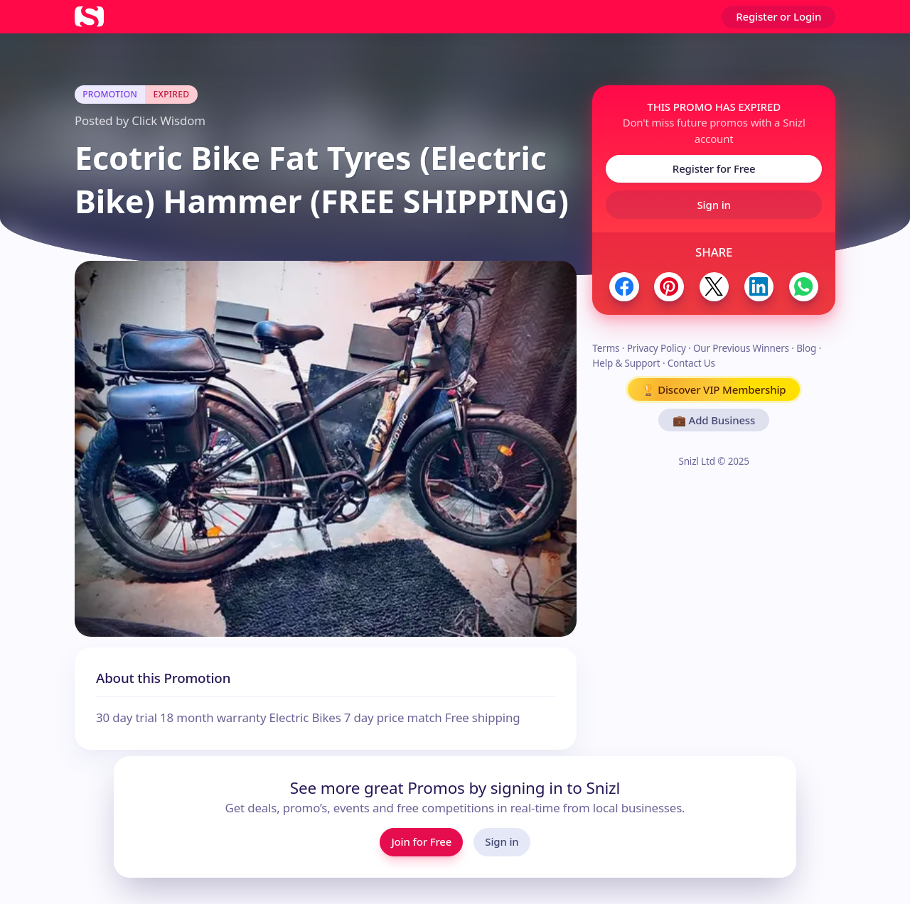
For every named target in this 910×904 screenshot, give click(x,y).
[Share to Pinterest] (668, 286)
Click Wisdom (168, 120)
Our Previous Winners (741, 348)
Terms (605, 348)
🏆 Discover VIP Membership (714, 389)
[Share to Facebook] (623, 286)
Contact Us (691, 363)
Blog (806, 348)
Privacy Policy (656, 348)
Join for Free (421, 841)
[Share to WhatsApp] (803, 286)
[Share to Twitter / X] (714, 286)
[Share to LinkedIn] (759, 286)
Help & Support (626, 363)
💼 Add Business (714, 420)
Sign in (714, 205)
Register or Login (778, 16)
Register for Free (714, 168)
